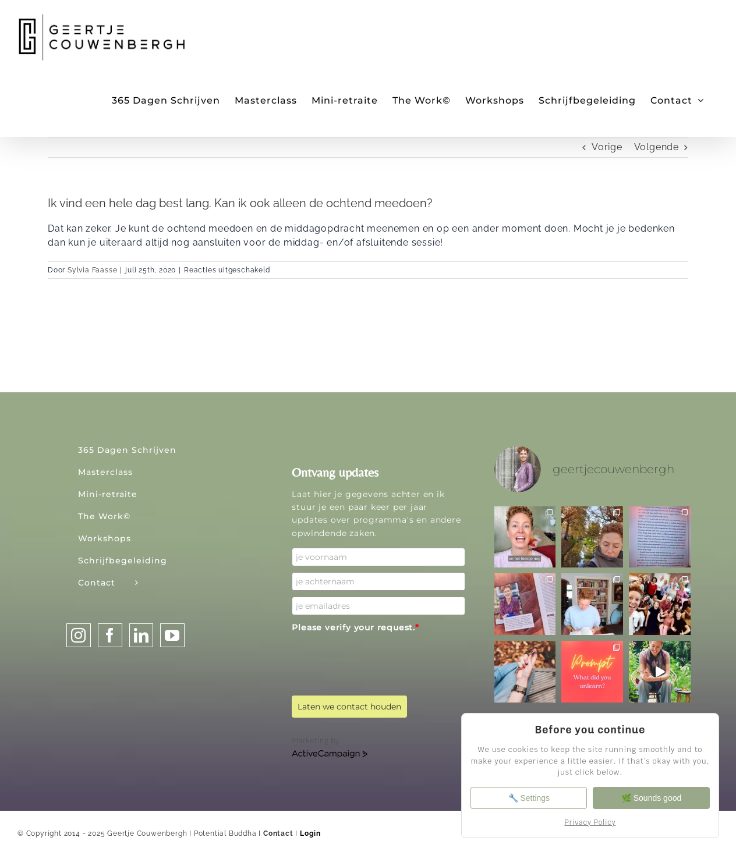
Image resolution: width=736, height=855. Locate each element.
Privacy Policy (589, 822)
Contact (278, 833)
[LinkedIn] (141, 635)
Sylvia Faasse (92, 270)
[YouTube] (172, 635)
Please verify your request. (355, 627)
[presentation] (380, 660)
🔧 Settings (528, 798)
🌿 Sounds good (652, 798)
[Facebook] (110, 635)
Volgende (656, 146)
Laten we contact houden (349, 706)
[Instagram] (78, 635)
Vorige (607, 146)
